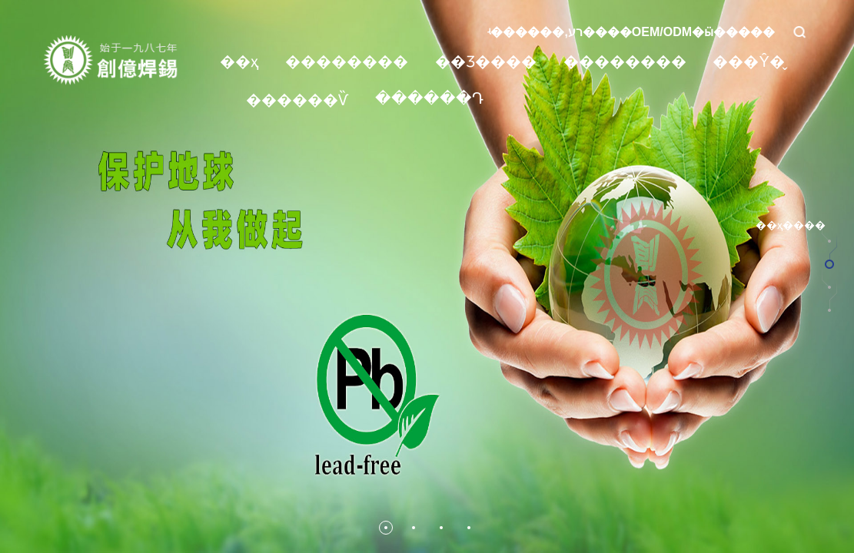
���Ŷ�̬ (748, 61)
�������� (346, 61)
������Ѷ (297, 99)
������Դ (429, 98)
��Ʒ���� (486, 61)
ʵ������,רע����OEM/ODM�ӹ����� (631, 31)
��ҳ (239, 61)
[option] (427, 276)
